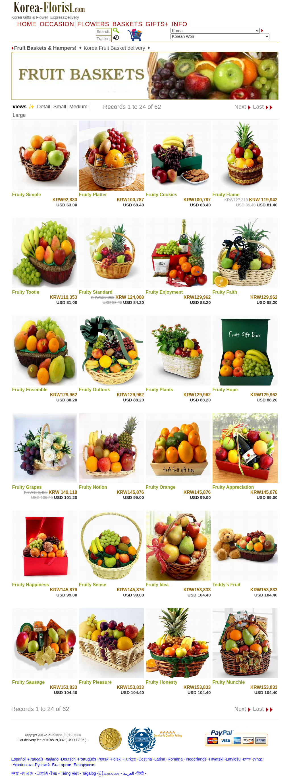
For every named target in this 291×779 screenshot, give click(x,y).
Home (27, 24)
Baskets (127, 24)
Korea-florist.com (66, 735)
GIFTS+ (157, 24)
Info (179, 24)
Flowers (93, 24)
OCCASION (57, 24)
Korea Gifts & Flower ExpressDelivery (45, 17)
